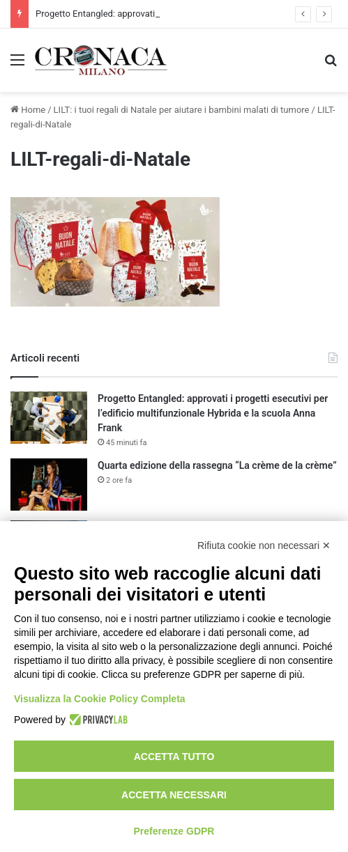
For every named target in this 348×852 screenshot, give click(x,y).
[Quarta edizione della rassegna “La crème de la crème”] (48, 484)
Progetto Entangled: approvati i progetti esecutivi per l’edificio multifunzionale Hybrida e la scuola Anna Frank (213, 413)
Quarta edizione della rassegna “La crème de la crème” (217, 465)
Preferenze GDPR (174, 831)
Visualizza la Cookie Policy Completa (100, 698)
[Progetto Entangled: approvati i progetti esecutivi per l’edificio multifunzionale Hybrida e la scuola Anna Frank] (48, 418)
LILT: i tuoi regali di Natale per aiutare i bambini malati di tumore (182, 109)
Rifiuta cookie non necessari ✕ (264, 545)
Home (27, 109)
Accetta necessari (174, 794)
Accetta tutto (174, 756)
